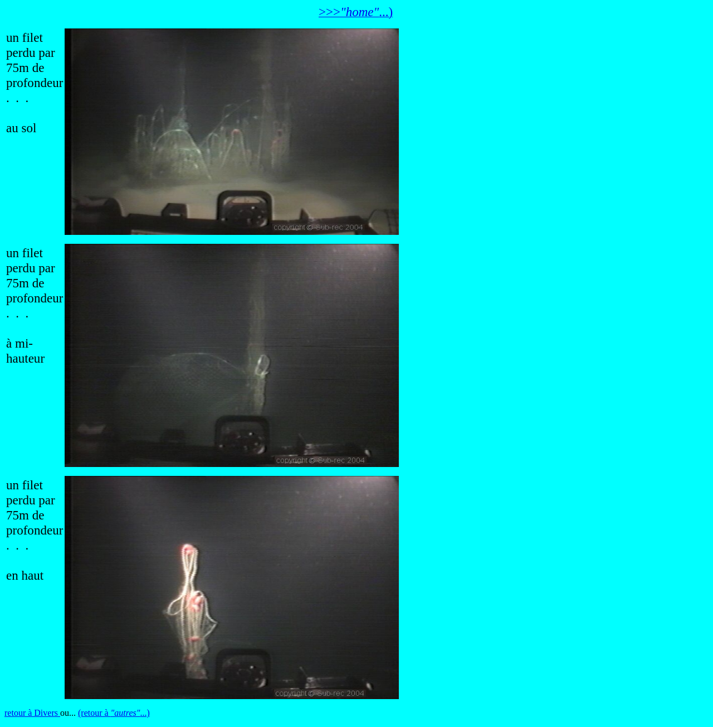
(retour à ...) (114, 713)
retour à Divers (32, 713)
